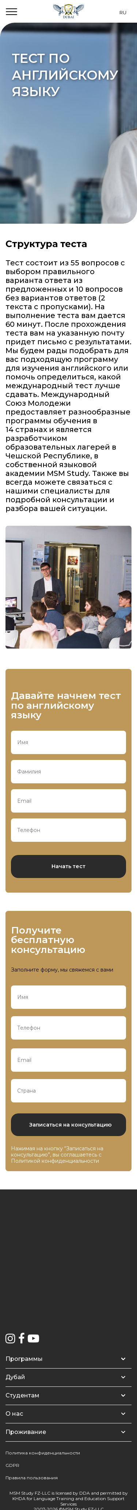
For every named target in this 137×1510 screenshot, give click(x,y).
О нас (14, 1413)
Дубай (15, 1377)
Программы (24, 1358)
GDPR (12, 1465)
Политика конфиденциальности (42, 1453)
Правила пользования (31, 1477)
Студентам (22, 1395)
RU (122, 12)
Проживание (25, 1431)
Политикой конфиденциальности (55, 1161)
